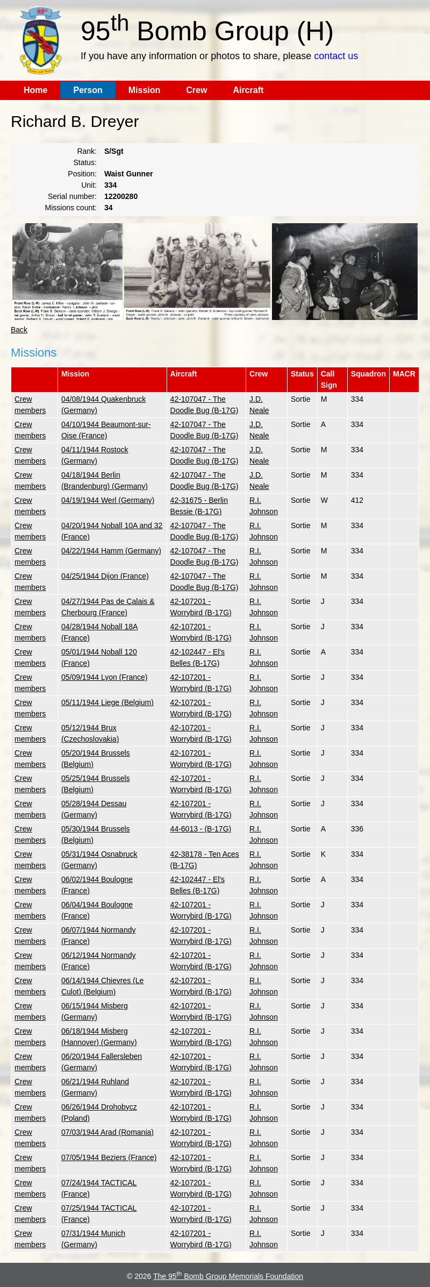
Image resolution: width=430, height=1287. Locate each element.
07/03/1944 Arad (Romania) (107, 1132)
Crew (196, 90)
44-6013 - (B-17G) (201, 828)
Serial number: (72, 196)
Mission (144, 90)
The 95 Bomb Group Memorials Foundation (228, 1276)
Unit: (89, 185)
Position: (82, 173)
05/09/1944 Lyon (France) (104, 677)
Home (35, 90)
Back (19, 329)
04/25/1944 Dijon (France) (105, 576)
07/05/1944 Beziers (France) (108, 1157)
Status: (85, 162)
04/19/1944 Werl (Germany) (107, 500)
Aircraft (248, 90)
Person (87, 90)
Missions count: (71, 207)
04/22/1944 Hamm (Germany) (111, 550)
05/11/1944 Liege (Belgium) (107, 702)
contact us (336, 56)
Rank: (87, 151)
